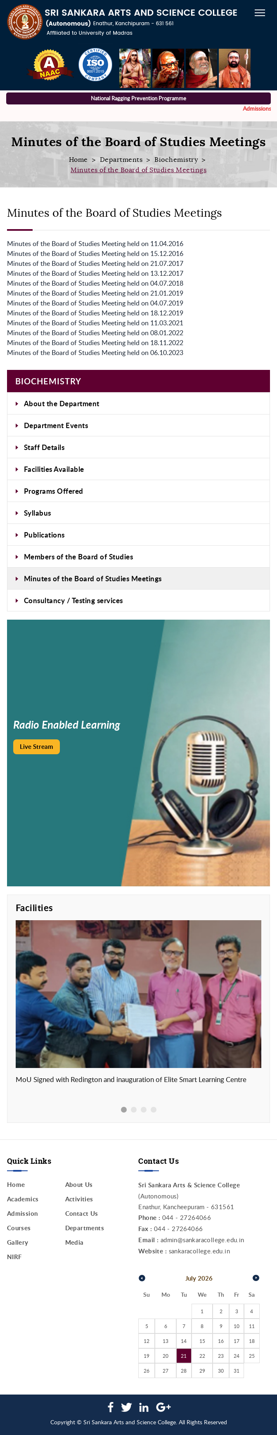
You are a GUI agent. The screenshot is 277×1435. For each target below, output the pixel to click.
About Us (79, 1184)
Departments (121, 160)
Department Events (56, 425)
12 (146, 1341)
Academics (23, 1199)
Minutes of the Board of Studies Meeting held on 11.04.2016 (95, 243)
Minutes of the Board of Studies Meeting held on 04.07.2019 (95, 303)
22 (202, 1355)
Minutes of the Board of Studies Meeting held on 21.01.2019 (95, 293)
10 (236, 1326)
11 (252, 1326)
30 (221, 1370)
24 (236, 1355)
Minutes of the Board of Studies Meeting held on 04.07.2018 (95, 283)
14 (184, 1341)
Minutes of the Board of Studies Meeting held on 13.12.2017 (95, 273)
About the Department (61, 403)
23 (221, 1355)
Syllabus (37, 513)
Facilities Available (54, 469)
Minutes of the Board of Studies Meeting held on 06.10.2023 (95, 352)
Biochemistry (176, 160)
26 (146, 1370)
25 (252, 1355)
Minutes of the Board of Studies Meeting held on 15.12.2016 (95, 253)
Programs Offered (53, 491)
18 (252, 1341)
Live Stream (36, 746)
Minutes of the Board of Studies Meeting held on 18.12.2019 (95, 312)
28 (184, 1370)
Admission (22, 1213)
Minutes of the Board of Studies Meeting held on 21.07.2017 (95, 263)
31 (236, 1370)
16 (221, 1341)
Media (74, 1242)
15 (202, 1341)
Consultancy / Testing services (73, 600)
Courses (19, 1228)
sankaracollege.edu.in (199, 1251)
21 (184, 1355)
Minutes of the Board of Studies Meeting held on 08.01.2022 (95, 332)
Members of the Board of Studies (78, 556)
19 (146, 1355)
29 (202, 1370)
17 (236, 1341)
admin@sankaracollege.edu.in (202, 1240)
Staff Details (44, 447)
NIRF (14, 1257)
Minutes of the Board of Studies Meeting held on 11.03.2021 (95, 322)
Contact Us (81, 1213)
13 (165, 1341)
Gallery (17, 1242)
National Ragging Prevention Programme (138, 98)
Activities (79, 1199)
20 (165, 1355)
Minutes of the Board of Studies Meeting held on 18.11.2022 (95, 342)
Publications (44, 535)
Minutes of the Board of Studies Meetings (93, 578)
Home (78, 160)
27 (165, 1370)
